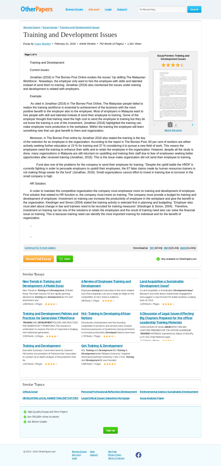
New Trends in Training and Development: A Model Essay (43, 283)
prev (154, 125)
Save (64, 258)
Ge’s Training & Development (102, 346)
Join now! (94, 9)
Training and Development (42, 346)
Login (108, 9)
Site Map (112, 451)
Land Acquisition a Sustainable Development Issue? (162, 283)
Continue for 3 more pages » (40, 247)
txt (152, 248)
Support (122, 9)
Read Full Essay (38, 258)
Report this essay (173, 130)
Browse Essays (74, 9)
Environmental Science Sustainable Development (169, 391)
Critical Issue (30, 391)
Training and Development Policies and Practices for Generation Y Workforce (50, 315)
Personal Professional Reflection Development (109, 391)
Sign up (110, 430)
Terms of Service (116, 458)
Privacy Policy (114, 454)
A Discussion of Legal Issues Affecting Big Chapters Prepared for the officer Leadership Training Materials (166, 317)
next (192, 125)
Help (92, 451)
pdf (166, 248)
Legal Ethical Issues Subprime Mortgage (105, 398)
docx (183, 248)
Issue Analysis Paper (152, 398)
